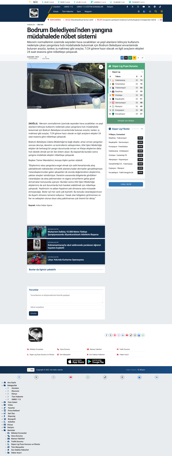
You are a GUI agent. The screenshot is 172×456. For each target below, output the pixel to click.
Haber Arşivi (123, 355)
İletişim (110, 7)
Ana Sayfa (10, 382)
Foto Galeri (10, 402)
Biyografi (10, 419)
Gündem (56, 7)
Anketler (9, 422)
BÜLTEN (40, 25)
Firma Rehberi (12, 410)
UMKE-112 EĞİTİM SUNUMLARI (90, 7)
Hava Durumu (63, 349)
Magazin (88, 11)
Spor (79, 11)
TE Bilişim (141, 370)
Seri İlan (9, 413)
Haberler (31, 25)
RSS (30, 370)
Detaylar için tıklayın (126, 121)
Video (8, 405)
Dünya (12, 394)
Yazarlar (9, 408)
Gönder (33, 313)
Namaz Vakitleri (94, 349)
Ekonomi (13, 391)
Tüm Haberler (67, 11)
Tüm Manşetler (64, 355)
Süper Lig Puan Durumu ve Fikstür (40, 355)
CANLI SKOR (126, 184)
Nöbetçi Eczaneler (35, 349)
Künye (55, 11)
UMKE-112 (68, 7)
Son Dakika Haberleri (96, 355)
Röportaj (9, 416)
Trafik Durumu (123, 349)
